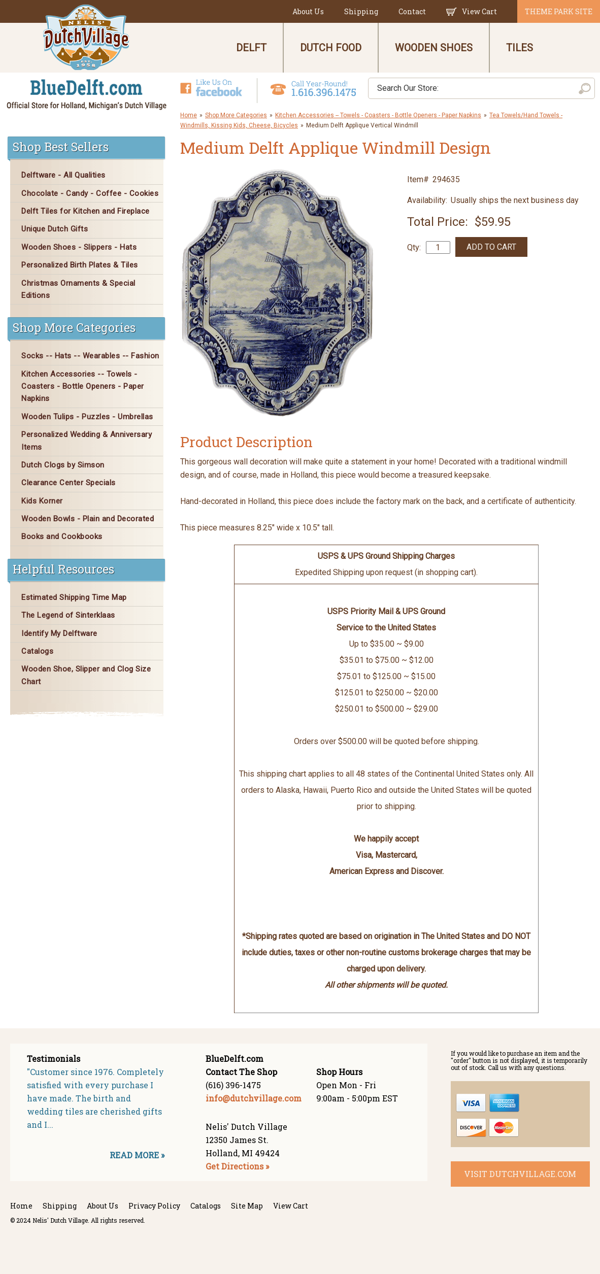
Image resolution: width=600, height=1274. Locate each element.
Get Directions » (237, 1166)
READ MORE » (137, 1155)
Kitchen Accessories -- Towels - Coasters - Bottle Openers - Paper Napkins (378, 115)
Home (188, 115)
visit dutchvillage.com (520, 1173)
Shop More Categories (236, 115)
